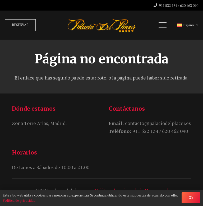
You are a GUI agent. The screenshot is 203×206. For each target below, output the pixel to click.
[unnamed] (102, 25)
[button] (187, 25)
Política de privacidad (19, 200)
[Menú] (162, 25)
